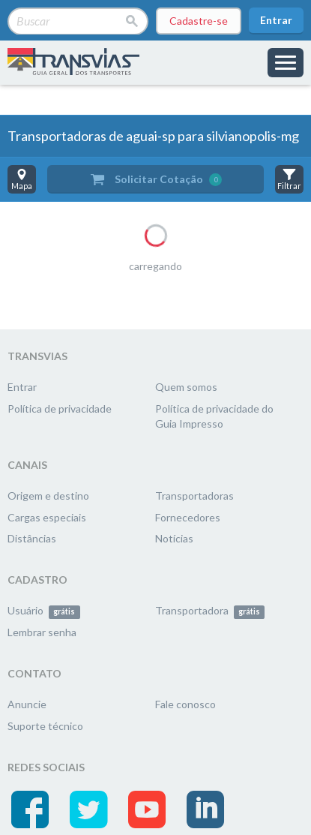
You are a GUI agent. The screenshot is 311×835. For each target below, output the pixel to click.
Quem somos (186, 386)
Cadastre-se (198, 20)
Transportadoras (194, 495)
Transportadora (210, 610)
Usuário (43, 610)
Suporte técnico (45, 725)
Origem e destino (48, 495)
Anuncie (26, 704)
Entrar (276, 20)
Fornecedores (187, 517)
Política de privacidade (59, 408)
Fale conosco (185, 704)
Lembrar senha (41, 632)
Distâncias (31, 538)
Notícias (174, 538)
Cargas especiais (46, 517)
